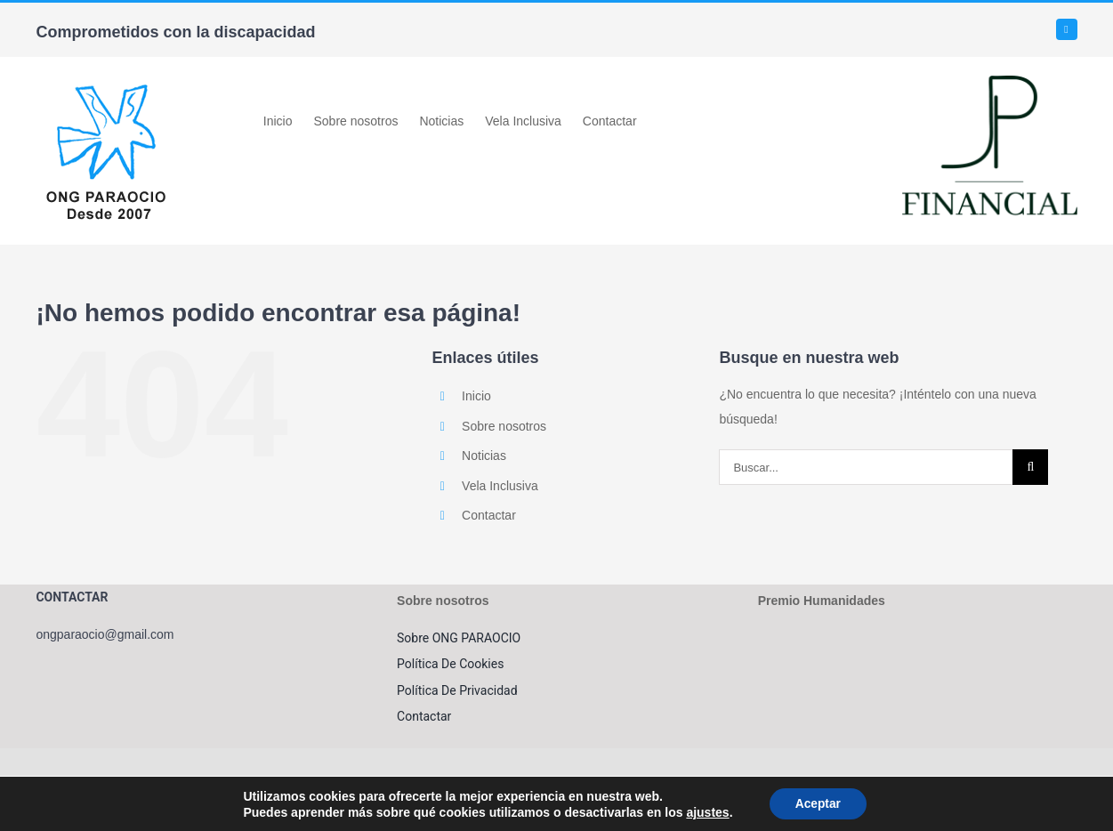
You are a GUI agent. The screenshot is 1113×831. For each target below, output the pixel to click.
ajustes (706, 811)
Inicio (476, 396)
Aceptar (817, 803)
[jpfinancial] (989, 82)
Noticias (484, 455)
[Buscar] (1030, 467)
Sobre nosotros (504, 426)
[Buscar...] (865, 467)
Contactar (489, 515)
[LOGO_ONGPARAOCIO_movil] (106, 82)
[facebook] (1066, 29)
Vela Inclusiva (500, 486)
